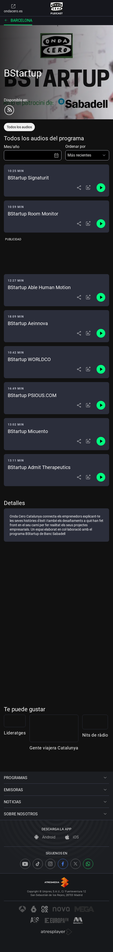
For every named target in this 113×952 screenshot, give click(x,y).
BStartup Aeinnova (28, 323)
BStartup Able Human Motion (39, 287)
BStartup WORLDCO (29, 359)
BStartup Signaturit (28, 178)
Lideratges (15, 758)
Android (44, 837)
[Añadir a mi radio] (88, 187)
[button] (87, 155)
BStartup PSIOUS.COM (32, 395)
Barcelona (18, 20)
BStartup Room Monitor (33, 214)
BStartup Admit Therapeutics (39, 467)
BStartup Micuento (28, 431)
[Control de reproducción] (101, 187)
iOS (72, 837)
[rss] (9, 110)
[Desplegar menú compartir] (79, 187)
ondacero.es (13, 8)
